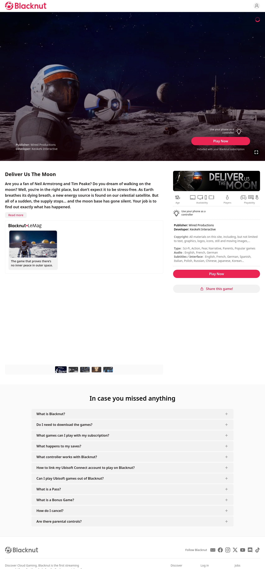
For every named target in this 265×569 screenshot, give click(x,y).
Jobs (237, 565)
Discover (176, 565)
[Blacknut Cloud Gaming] (25, 6)
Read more (15, 215)
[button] (220, 131)
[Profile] (256, 5)
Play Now (220, 141)
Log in (205, 565)
